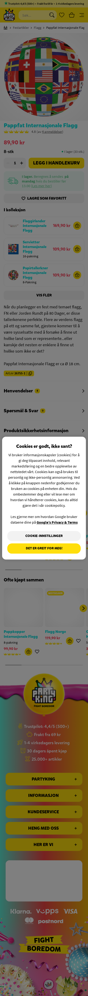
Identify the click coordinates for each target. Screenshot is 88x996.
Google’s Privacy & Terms (57, 522)
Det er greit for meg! (44, 548)
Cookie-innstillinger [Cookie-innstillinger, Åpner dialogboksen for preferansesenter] (44, 536)
